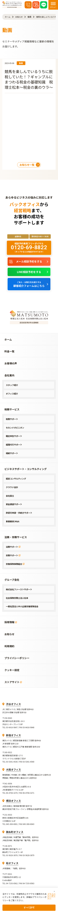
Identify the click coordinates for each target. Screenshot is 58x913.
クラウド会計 (12, 487)
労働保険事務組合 (15, 563)
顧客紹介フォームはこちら (29, 284)
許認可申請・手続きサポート (19, 512)
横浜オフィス (13, 801)
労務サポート (13, 555)
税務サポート (12, 419)
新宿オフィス (13, 735)
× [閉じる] (54, 891)
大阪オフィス (13, 769)
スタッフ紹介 (12, 385)
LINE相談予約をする (29, 272)
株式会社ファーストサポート (19, 589)
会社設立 (10, 495)
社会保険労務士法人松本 (17, 597)
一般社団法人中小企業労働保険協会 (22, 606)
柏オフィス (12, 863)
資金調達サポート (14, 504)
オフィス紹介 (12, 393)
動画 (29, 16)
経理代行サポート (14, 444)
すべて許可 (29, 907)
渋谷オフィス (13, 704)
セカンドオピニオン (15, 427)
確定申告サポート (14, 436)
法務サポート (13, 546)
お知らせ (19, 16)
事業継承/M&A (12, 521)
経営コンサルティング (16, 478)
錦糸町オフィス (14, 832)
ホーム (7, 16)
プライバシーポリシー (51, 896)
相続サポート (12, 453)
